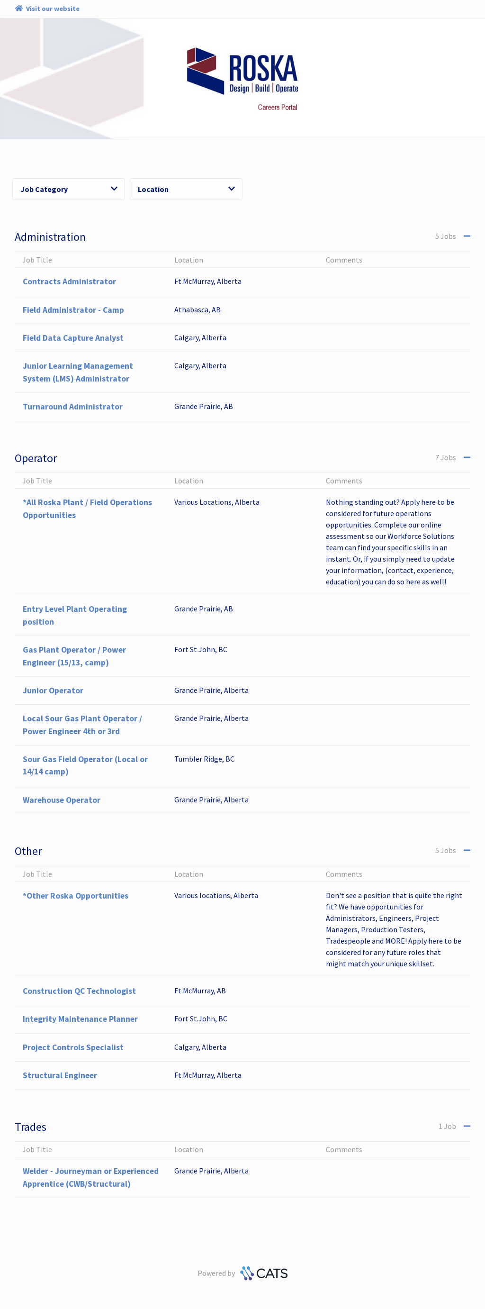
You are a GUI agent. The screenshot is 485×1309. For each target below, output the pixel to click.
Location (186, 189)
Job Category (68, 189)
